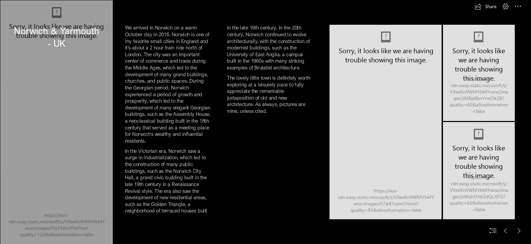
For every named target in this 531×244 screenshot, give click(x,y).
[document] (265, 122)
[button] (485, 6)
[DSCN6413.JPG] (56, 122)
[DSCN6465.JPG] (479, 171)
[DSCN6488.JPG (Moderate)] (385, 122)
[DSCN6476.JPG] (479, 72)
